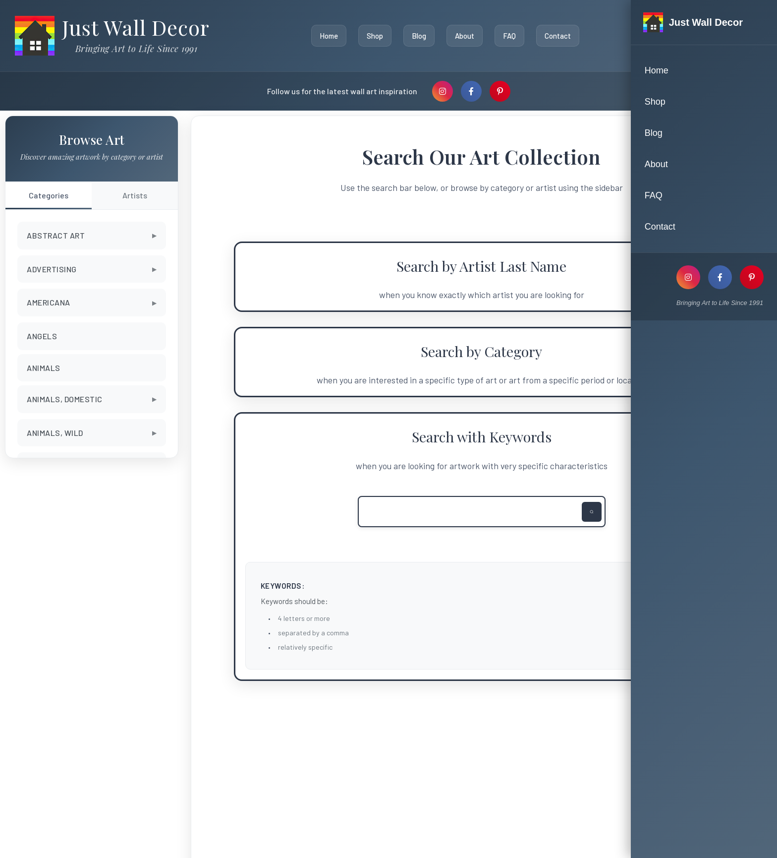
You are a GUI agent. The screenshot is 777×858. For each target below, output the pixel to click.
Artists (134, 195)
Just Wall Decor (136, 27)
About (462, 35)
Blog (416, 35)
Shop (372, 35)
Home (326, 35)
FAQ (506, 35)
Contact (555, 35)
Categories (48, 195)
